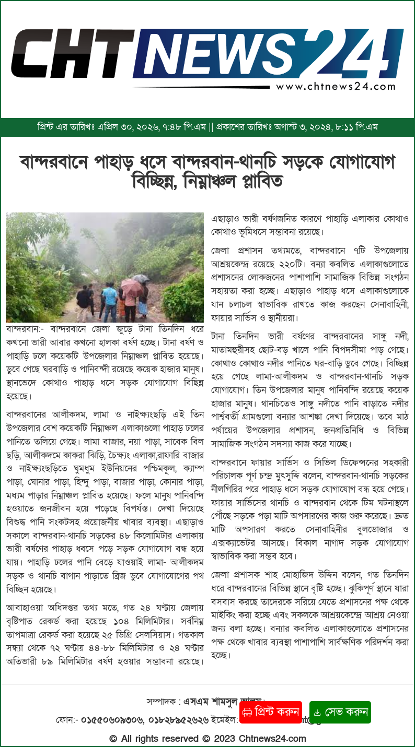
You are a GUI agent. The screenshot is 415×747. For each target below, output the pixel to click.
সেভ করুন (340, 712)
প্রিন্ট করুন (271, 712)
